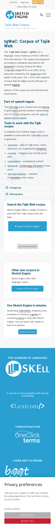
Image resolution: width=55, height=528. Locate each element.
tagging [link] (16, 84)
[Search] (40, 15)
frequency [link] (41, 148)
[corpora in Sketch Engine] (27, 288)
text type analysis (17, 173)
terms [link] (21, 317)
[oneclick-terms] (27, 436)
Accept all (27, 520)
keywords (13, 165)
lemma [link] (46, 106)
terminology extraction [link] (31, 165)
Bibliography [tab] (14, 194)
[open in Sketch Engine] (27, 226)
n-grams (12, 153)
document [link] (9, 66)
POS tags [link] (13, 106)
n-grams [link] (34, 314)
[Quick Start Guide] (27, 331)
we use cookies (12, 499)
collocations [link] (25, 310)
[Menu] (47, 15)
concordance (14, 161)
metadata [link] (15, 177)
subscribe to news (27, 6)
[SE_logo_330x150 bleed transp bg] (23, 15)
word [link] (15, 110)
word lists (13, 144)
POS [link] (16, 114)
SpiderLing (35, 73)
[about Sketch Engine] (27, 246)
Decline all (27, 514)
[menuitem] (13, 2)
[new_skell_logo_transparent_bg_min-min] (28, 369)
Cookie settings (12, 508)
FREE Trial (38, 2)
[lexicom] (27, 405)
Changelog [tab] (13, 187)
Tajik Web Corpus (16, 25)
